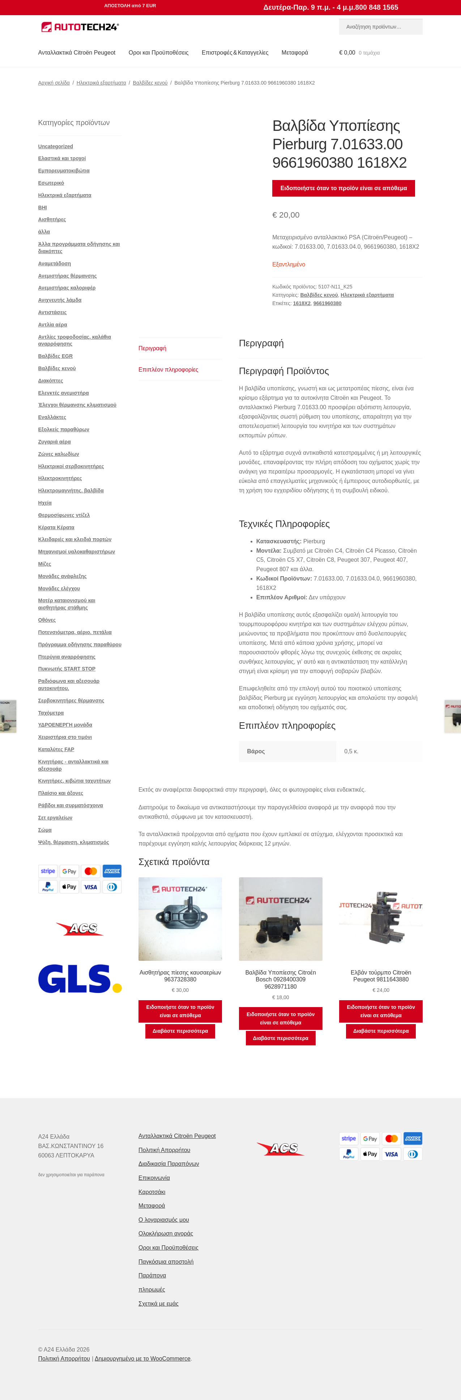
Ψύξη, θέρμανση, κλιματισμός (73, 842)
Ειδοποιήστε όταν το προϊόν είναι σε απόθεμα (344, 188)
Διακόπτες (50, 381)
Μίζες (44, 564)
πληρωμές (151, 1289)
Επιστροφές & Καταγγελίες (235, 53)
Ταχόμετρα (51, 713)
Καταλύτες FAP (56, 749)
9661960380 (327, 303)
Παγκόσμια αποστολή (165, 1262)
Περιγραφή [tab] (152, 348)
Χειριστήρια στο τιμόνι (65, 737)
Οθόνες (47, 620)
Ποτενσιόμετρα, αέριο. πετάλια (75, 632)
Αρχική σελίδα (54, 83)
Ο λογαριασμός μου (163, 1220)
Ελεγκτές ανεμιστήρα (63, 393)
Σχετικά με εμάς (158, 1304)
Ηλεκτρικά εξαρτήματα (101, 83)
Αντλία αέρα (52, 324)
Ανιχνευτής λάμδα (60, 300)
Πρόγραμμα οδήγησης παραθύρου (80, 644)
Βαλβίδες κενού (150, 83)
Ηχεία (45, 503)
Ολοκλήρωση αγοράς (165, 1233)
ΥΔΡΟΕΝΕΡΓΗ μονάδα (65, 725)
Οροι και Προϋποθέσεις (159, 53)
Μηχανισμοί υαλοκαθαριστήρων (76, 552)
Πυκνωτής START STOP (67, 669)
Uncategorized (55, 146)
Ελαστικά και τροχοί (62, 158)
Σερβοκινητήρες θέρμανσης (71, 700)
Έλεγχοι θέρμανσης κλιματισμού (77, 405)
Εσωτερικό (51, 183)
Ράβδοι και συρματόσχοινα (70, 805)
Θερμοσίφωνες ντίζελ (64, 515)
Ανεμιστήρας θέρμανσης (67, 276)
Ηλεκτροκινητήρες (60, 478)
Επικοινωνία (154, 1178)
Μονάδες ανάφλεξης (62, 576)
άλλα (44, 232)
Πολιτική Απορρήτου (164, 1150)
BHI (42, 207)
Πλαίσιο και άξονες (61, 793)
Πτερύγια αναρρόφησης (67, 657)
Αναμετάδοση (54, 263)
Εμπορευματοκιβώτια (64, 171)
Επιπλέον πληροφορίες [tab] (168, 370)
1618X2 (302, 303)
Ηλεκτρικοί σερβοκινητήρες (71, 466)
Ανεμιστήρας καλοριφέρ (67, 288)
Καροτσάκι (151, 1192)
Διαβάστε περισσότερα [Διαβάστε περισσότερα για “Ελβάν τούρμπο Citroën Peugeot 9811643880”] (381, 1031)
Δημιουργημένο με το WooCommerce (143, 1359)
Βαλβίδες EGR (55, 356)
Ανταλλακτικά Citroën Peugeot (77, 53)
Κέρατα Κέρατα (56, 527)
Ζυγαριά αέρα (54, 442)
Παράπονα (152, 1275)
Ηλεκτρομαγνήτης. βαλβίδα (71, 490)
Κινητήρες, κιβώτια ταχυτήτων (74, 781)
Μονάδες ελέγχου (59, 588)
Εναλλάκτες (52, 417)
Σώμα (45, 830)
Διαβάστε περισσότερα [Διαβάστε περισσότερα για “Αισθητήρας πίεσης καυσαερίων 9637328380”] (180, 1031)
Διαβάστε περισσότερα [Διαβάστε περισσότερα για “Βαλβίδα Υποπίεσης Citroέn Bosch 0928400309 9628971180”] (280, 1038)
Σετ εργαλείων (55, 818)
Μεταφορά (295, 53)
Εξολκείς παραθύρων (63, 429)
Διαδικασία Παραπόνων (168, 1164)
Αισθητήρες (52, 219)
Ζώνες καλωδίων (58, 454)
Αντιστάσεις (52, 312)
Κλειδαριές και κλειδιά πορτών (75, 539)
